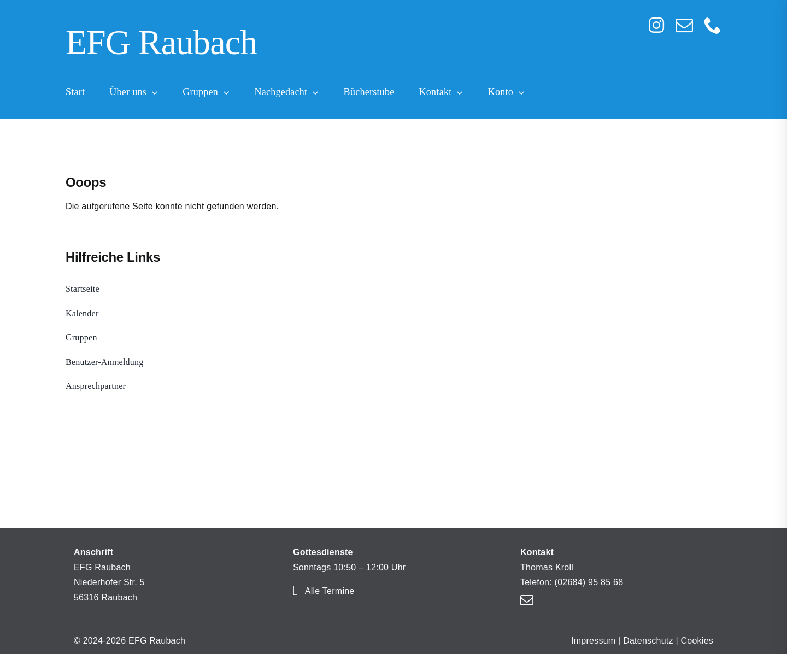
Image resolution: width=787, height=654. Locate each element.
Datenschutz (648, 640)
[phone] (712, 25)
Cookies (697, 640)
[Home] (325, 44)
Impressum (593, 640)
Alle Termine (330, 591)
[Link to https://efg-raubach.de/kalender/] (295, 590)
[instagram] (656, 25)
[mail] (684, 25)
